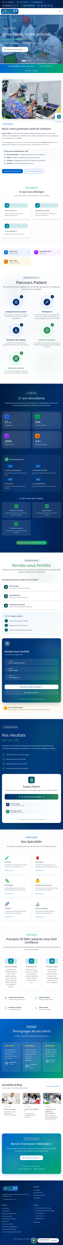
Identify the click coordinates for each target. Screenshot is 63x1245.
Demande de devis (7, 1216)
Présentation (36, 1190)
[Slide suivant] (60, 37)
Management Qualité (34, 171)
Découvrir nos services (15, 49)
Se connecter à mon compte (31, 797)
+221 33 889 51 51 (47, 66)
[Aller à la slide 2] (27, 60)
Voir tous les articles (53, 1086)
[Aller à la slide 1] (24, 60)
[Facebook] (38, 5)
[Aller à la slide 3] (29, 60)
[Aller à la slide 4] (31, 60)
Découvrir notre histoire (12, 171)
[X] (48, 5)
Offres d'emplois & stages (9, 1219)
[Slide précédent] (3, 37)
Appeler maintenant (31, 692)
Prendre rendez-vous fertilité (31, 687)
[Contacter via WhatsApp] (33, 1240)
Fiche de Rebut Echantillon (9, 1229)
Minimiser (54, 1240)
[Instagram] (45, 5)
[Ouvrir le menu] (60, 11)
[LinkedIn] (42, 5)
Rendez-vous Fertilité (31, 1158)
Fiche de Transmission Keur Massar (11, 1232)
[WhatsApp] (51, 5)
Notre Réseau (37, 1198)
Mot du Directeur (38, 1192)
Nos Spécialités (6, 1211)
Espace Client (5, 1221)
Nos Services (5, 1208)
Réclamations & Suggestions (9, 1226)
